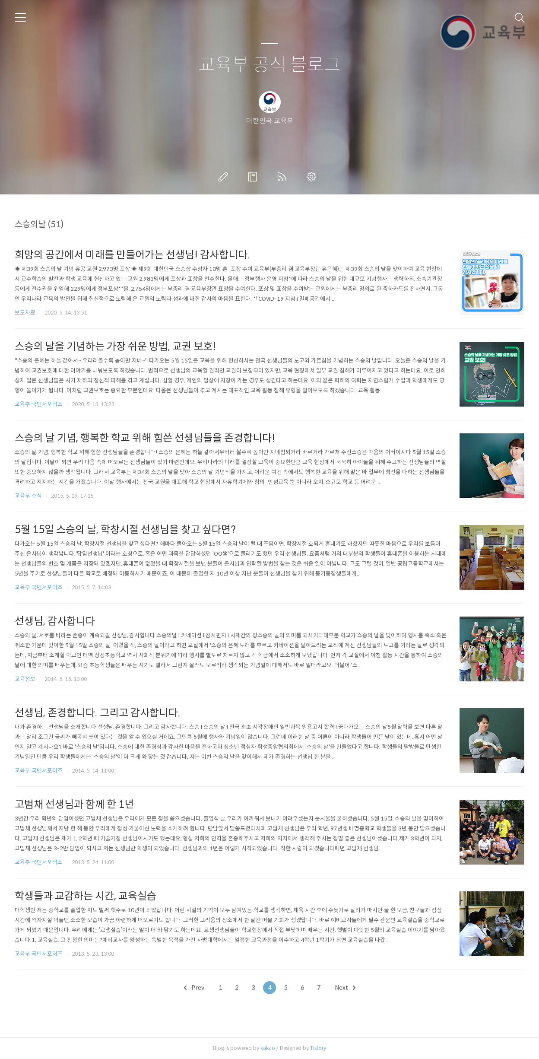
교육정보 (25, 679)
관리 (313, 176)
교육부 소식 (28, 495)
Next (345, 988)
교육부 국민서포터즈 (39, 404)
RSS (283, 176)
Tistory (318, 1048)
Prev (194, 988)
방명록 (254, 176)
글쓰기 (225, 176)
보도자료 (25, 312)
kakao (267, 1048)
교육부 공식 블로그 (269, 65)
